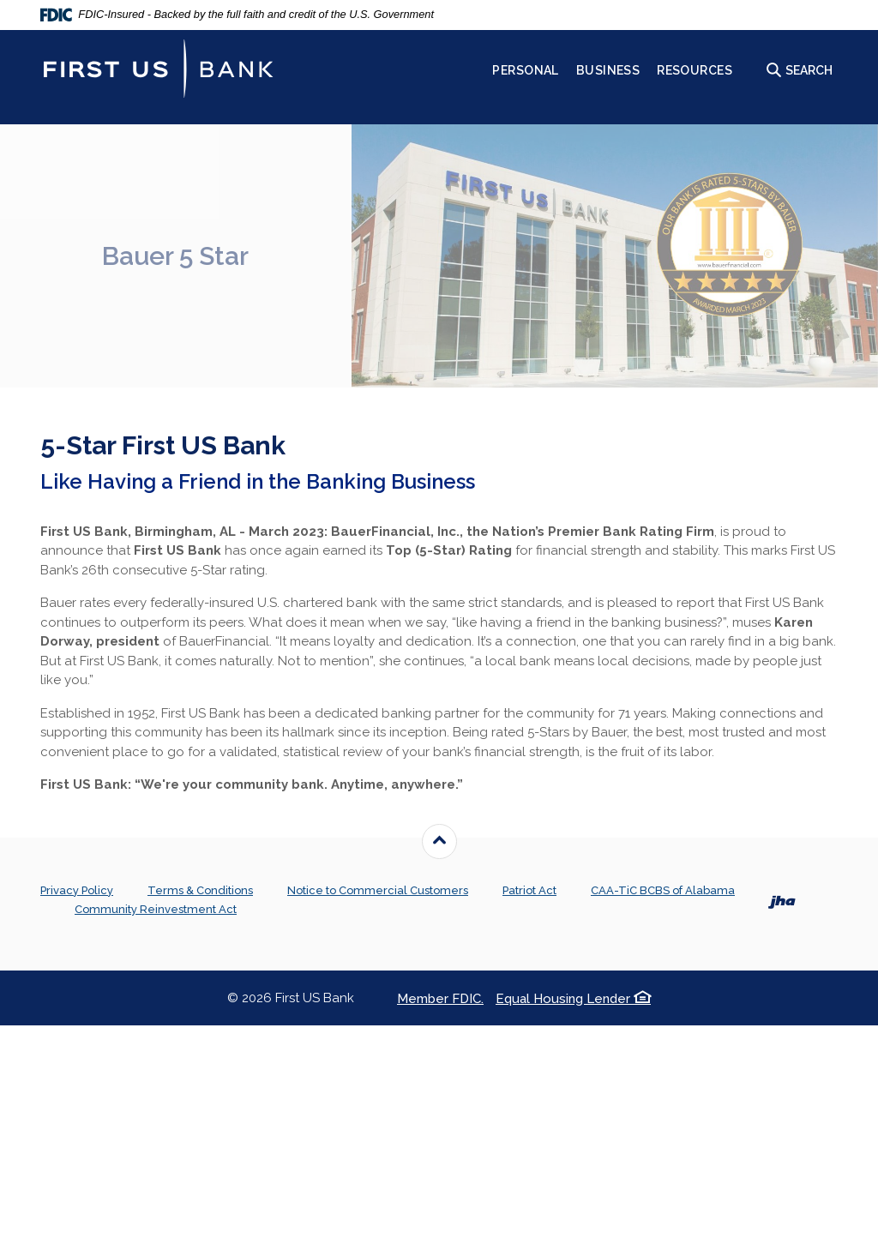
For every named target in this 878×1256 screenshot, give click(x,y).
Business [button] (608, 70)
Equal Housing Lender (573, 999)
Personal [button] (525, 70)
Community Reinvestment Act (156, 909)
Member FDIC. (440, 999)
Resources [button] (694, 70)
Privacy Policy (76, 890)
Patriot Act (529, 890)
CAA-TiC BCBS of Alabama (663, 890)
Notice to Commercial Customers (377, 890)
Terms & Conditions (200, 890)
